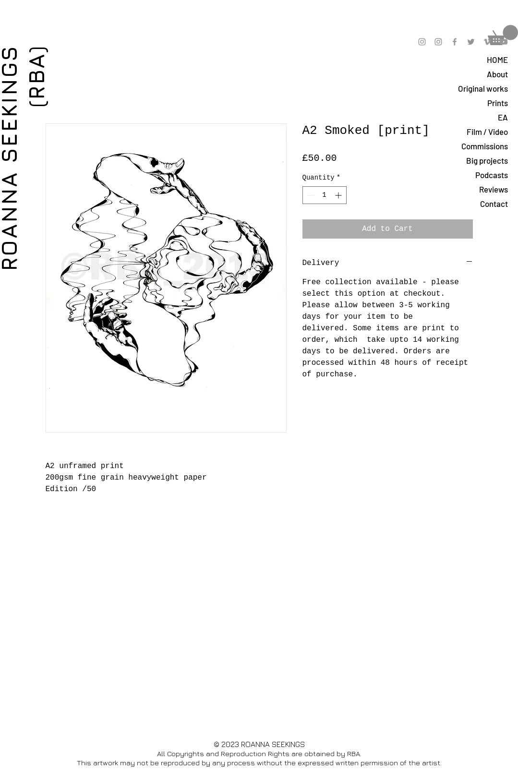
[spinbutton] (324, 195)
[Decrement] (310, 195)
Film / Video (487, 131)
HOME (497, 59)
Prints (497, 103)
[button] (503, 35)
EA (503, 117)
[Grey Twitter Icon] (471, 42)
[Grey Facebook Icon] (454, 42)
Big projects (487, 160)
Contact (494, 203)
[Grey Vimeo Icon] (487, 42)
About (497, 74)
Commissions (484, 146)
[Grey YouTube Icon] (503, 42)
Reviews (493, 189)
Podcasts (491, 175)
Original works (483, 88)
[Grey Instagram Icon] (422, 42)
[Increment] (339, 195)
